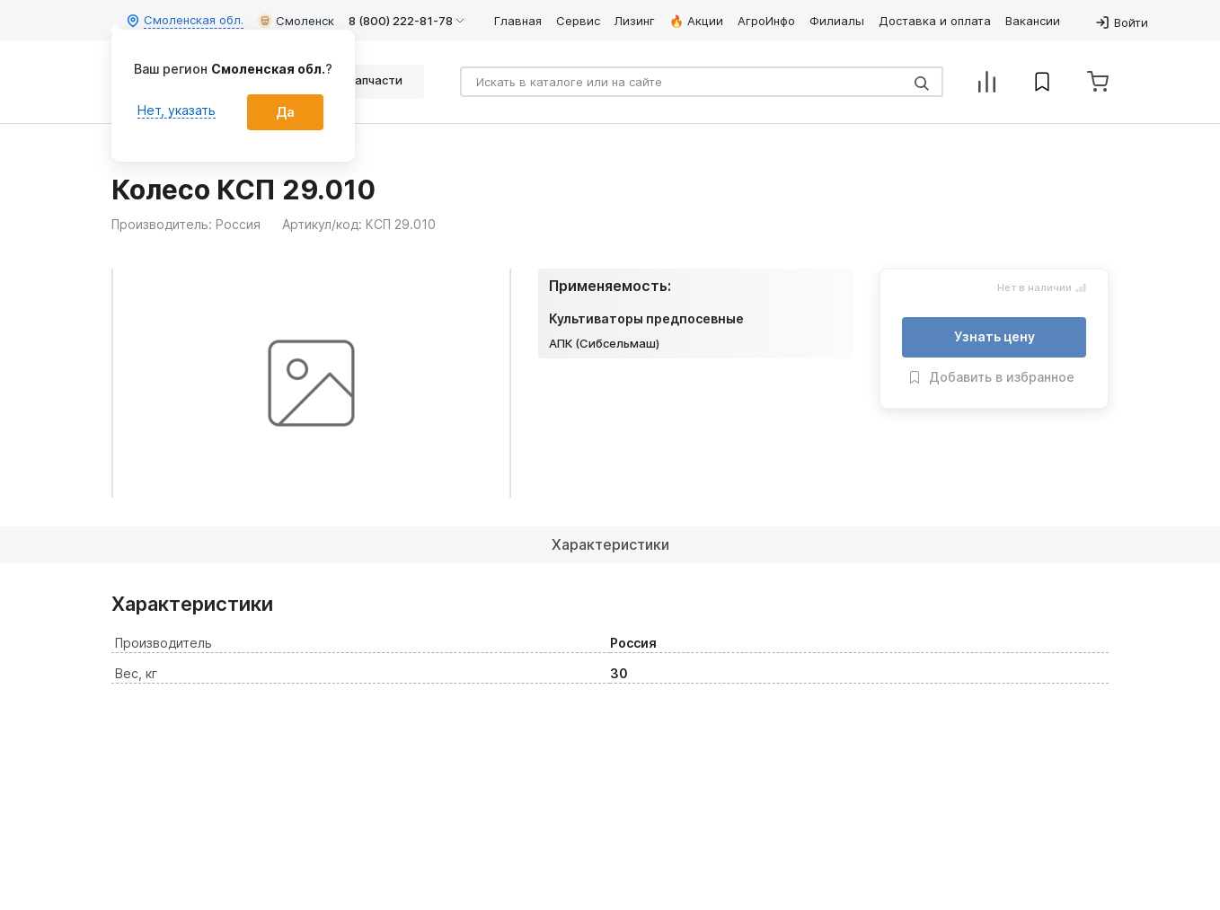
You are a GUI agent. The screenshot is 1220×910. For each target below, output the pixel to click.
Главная (518, 20)
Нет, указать (176, 110)
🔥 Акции (696, 20)
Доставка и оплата (935, 20)
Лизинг (634, 20)
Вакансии (1032, 20)
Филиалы (836, 20)
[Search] (701, 81)
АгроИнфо (766, 20)
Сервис (578, 20)
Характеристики (610, 544)
